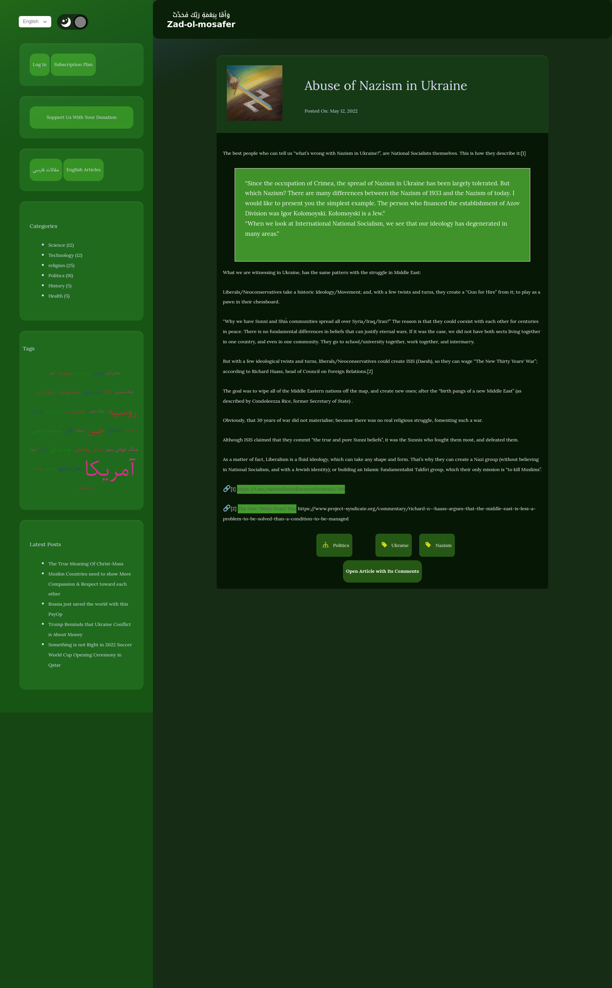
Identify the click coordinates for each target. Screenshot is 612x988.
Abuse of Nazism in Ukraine (386, 85)
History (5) (60, 286)
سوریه (65, 372)
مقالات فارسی (46, 169)
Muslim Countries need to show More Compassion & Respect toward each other (89, 584)
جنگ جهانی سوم (122, 449)
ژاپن (52, 372)
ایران (98, 372)
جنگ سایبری (124, 391)
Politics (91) (60, 275)
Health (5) (59, 296)
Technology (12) (65, 255)
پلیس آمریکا (92, 391)
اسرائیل (115, 430)
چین (95, 430)
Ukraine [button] (399, 545)
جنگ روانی (97, 410)
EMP (107, 391)
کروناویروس (75, 411)
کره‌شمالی (85, 487)
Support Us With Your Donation (81, 117)
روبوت (79, 430)
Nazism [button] (443, 545)
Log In (40, 64)
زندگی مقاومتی (88, 449)
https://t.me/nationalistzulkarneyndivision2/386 (291, 489)
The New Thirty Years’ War (267, 508)
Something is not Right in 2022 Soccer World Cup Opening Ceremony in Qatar (90, 654)
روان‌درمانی (53, 410)
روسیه (122, 411)
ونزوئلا (38, 468)
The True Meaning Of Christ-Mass (86, 563)
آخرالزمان (131, 430)
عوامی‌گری (113, 372)
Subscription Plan (73, 64)
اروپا (33, 449)
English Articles (83, 169)
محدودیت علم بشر (58, 391)
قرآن (68, 430)
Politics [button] (340, 545)
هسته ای (60, 449)
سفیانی (37, 410)
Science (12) (61, 245)
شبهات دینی (46, 430)
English (37, 22)
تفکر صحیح (70, 468)
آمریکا (110, 468)
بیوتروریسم (83, 372)
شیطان (51, 468)
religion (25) (61, 265)
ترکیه (43, 449)
